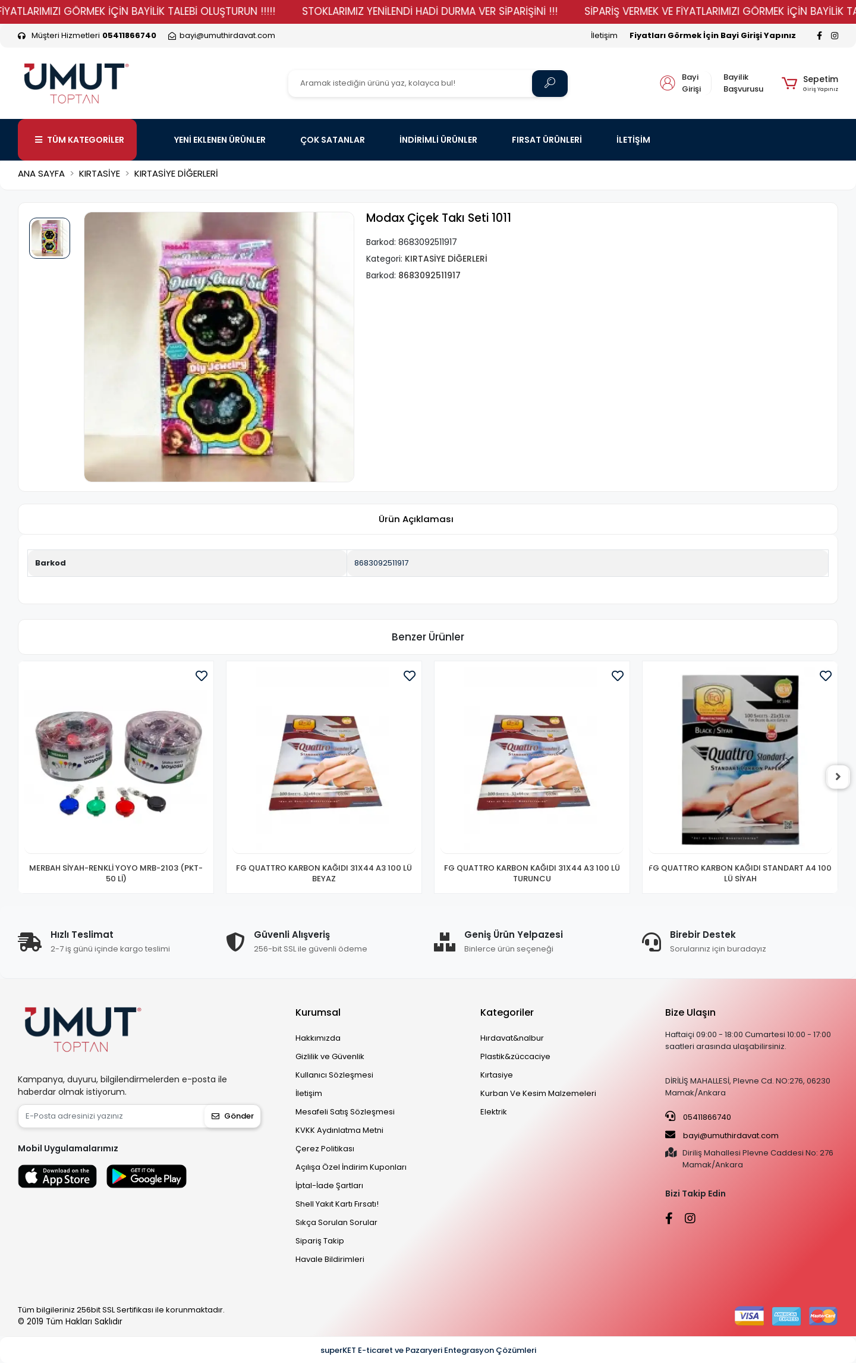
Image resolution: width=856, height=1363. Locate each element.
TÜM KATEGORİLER (79, 140)
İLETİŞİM (633, 140)
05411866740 (698, 1117)
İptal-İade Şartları (329, 1185)
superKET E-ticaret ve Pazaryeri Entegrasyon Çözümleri (428, 1350)
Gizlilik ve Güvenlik (329, 1056)
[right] (838, 777)
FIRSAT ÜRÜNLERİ (547, 140)
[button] (810, 83)
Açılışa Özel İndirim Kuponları (351, 1167)
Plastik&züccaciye (515, 1056)
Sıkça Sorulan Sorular (336, 1222)
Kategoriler (507, 1012)
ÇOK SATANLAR (332, 140)
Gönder (233, 1116)
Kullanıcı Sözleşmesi (334, 1075)
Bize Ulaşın (690, 1012)
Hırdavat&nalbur (512, 1038)
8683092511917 (381, 563)
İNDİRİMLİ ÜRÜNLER (438, 140)
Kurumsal (318, 1012)
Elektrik (493, 1111)
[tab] (416, 519)
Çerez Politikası (324, 1148)
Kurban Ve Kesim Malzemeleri (538, 1093)
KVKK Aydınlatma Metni (339, 1130)
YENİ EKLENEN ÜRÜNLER (220, 140)
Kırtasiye (496, 1075)
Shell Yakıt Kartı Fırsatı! (337, 1204)
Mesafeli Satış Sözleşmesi (345, 1111)
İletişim (604, 35)
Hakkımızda (318, 1038)
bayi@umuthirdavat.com (722, 1135)
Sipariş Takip (319, 1240)
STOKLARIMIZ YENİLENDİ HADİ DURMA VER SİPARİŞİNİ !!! (452, 11)
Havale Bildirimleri (329, 1259)
